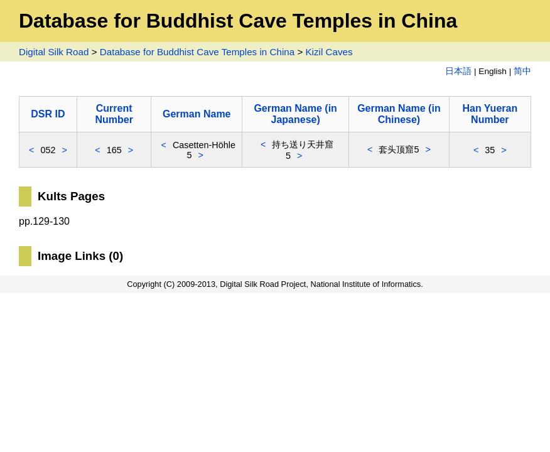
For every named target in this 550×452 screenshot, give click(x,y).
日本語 (458, 71)
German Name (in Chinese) (398, 114)
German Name (197, 114)
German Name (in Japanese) (295, 114)
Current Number (113, 114)
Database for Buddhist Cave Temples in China (197, 51)
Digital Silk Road (54, 51)
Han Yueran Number (489, 114)
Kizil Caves (328, 51)
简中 (522, 71)
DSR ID (48, 114)
